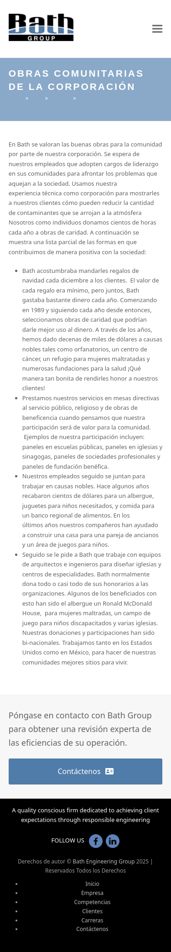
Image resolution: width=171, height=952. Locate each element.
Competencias (92, 902)
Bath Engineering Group (104, 861)
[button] (157, 29)
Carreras (93, 920)
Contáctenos (92, 929)
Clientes (92, 911)
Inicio (92, 884)
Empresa (92, 893)
